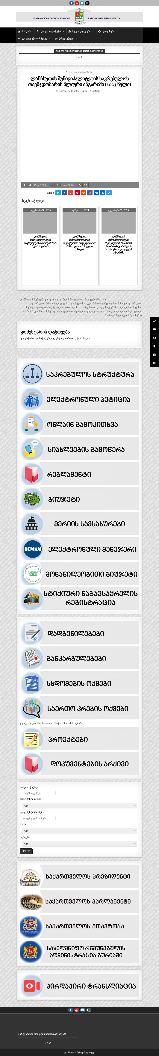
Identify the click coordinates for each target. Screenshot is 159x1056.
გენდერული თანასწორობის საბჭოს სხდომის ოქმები (51, 723)
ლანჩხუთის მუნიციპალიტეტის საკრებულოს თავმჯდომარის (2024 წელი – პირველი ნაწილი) (79, 243)
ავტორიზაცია (82, 338)
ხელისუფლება (81, 31)
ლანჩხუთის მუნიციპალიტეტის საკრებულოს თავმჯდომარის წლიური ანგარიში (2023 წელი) (79, 81)
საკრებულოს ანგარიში (80, 71)
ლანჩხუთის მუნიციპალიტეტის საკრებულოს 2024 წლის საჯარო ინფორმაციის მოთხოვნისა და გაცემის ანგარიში (118, 244)
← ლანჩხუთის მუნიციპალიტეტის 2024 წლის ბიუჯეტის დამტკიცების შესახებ (62, 299)
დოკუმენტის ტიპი (30, 799)
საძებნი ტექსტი (29, 787)
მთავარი (27, 31)
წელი (23, 824)
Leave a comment (92, 90)
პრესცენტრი (66, 38)
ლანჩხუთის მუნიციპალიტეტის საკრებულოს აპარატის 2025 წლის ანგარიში (40, 241)
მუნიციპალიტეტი (50, 31)
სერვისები (108, 31)
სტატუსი (25, 837)
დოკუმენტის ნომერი (32, 812)
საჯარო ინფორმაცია (34, 38)
